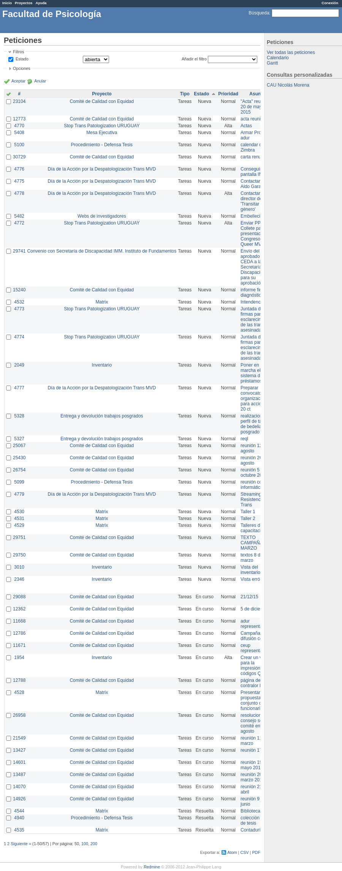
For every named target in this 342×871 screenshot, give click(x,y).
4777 (19, 387)
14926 (19, 798)
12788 (19, 680)
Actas (246, 125)
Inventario (102, 365)
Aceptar (18, 81)
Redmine (152, 867)
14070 (19, 786)
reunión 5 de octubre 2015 (254, 472)
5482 (19, 216)
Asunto (257, 93)
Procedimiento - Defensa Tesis (102, 144)
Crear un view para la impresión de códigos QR (255, 665)
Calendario (278, 57)
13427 (19, 750)
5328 (19, 416)
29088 (19, 596)
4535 (19, 830)
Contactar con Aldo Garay (255, 184)
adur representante (255, 623)
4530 (19, 511)
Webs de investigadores (102, 216)
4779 (19, 494)
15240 (19, 289)
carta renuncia (255, 157)
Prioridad (228, 93)
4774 (19, 337)
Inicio (7, 3)
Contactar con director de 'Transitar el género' (255, 201)
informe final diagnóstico (253, 292)
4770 (19, 125)
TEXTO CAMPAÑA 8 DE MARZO (257, 543)
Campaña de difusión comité (256, 636)
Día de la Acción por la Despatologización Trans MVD (102, 169)
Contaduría (252, 830)
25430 (19, 457)
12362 (19, 609)
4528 (19, 692)
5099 (19, 482)
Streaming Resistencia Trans (252, 499)
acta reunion (253, 119)
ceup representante (255, 648)
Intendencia (252, 302)
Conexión (329, 3)
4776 (19, 169)
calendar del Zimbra (253, 147)
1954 (19, 657)
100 (84, 843)
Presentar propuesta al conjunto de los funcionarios (256, 700)
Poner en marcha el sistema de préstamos (252, 373)
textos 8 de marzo (252, 557)
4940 (19, 817)
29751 (19, 537)
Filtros (18, 51)
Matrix (101, 302)
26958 (19, 715)
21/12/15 (249, 596)
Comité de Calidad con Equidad (102, 101)
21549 (19, 738)
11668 (19, 621)
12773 (19, 119)
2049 (19, 365)
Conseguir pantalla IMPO (255, 171)
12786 (19, 633)
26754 (19, 470)
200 (93, 843)
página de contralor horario (257, 683)
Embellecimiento (257, 216)
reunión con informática (252, 484)
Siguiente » (21, 843)
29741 (19, 251)
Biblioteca (250, 811)
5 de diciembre (256, 609)
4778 (19, 193)
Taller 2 (248, 518)
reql (244, 438)
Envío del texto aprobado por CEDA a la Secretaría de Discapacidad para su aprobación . (256, 267)
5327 (19, 438)
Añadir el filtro (194, 59)
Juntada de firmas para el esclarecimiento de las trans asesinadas (256, 319)
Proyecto (101, 93)
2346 (19, 579)
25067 (19, 445)
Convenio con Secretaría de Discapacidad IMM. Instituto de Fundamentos (101, 251)
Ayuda (40, 3)
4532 (19, 302)
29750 (19, 555)
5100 (19, 144)
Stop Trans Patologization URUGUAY (101, 125)
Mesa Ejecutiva (101, 132)
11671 (19, 645)
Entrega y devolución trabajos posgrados (101, 416)
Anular (40, 81)
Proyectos (23, 3)
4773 (19, 308)
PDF (256, 852)
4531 (19, 518)
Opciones (21, 68)
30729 (19, 157)
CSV (244, 852)
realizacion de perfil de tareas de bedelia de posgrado (256, 424)
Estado (22, 59)
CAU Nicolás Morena (288, 85)
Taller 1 (248, 511)
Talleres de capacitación (253, 528)
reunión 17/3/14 (256, 750)
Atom (232, 852)
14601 (19, 762)
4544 (19, 811)
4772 (19, 223)
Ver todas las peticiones (291, 52)
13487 (19, 774)
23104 (19, 101)
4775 (19, 181)
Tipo (185, 93)
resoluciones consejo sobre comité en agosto (255, 723)
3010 (19, 567)
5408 (19, 132)
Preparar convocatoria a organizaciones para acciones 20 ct (256, 398)
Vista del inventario (250, 569)
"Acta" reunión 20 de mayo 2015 (255, 107)
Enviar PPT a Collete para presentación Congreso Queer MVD (254, 233)
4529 (19, 525)
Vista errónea (254, 579)
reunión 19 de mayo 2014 (254, 765)
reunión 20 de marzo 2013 (254, 777)
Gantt (272, 63)
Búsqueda (259, 13)
